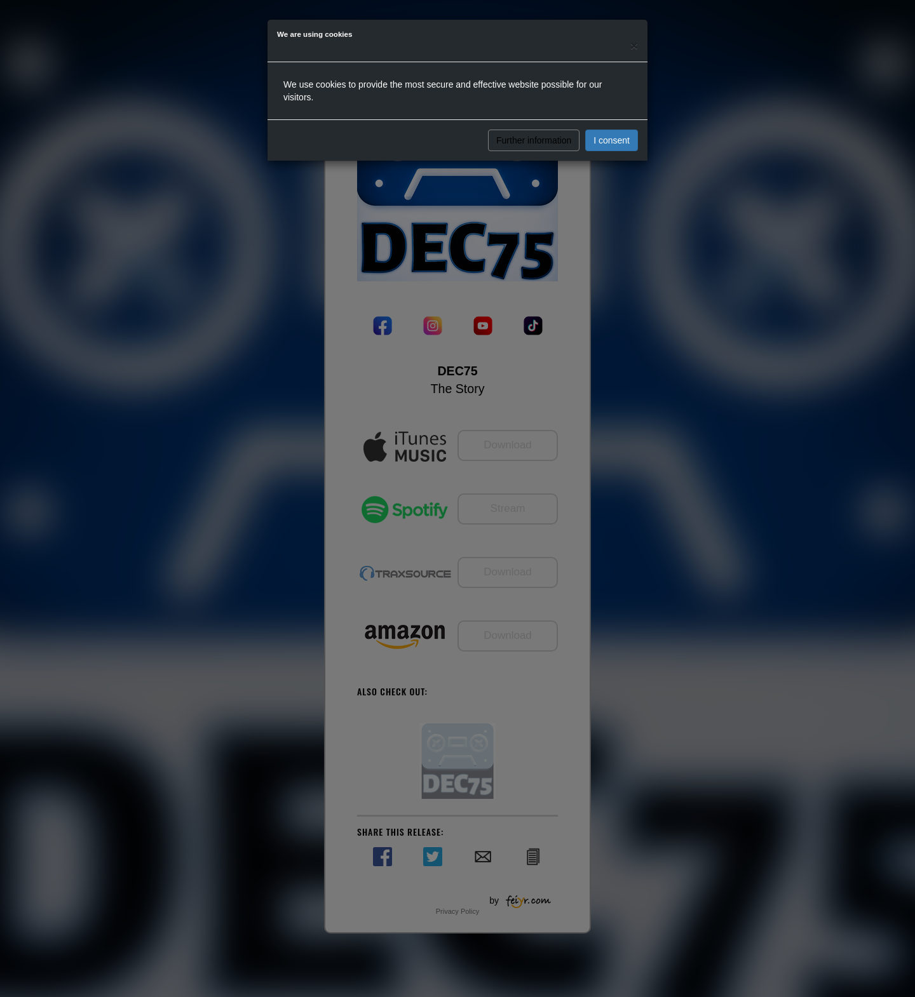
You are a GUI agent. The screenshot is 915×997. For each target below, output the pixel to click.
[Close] (634, 45)
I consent (611, 140)
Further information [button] (533, 140)
